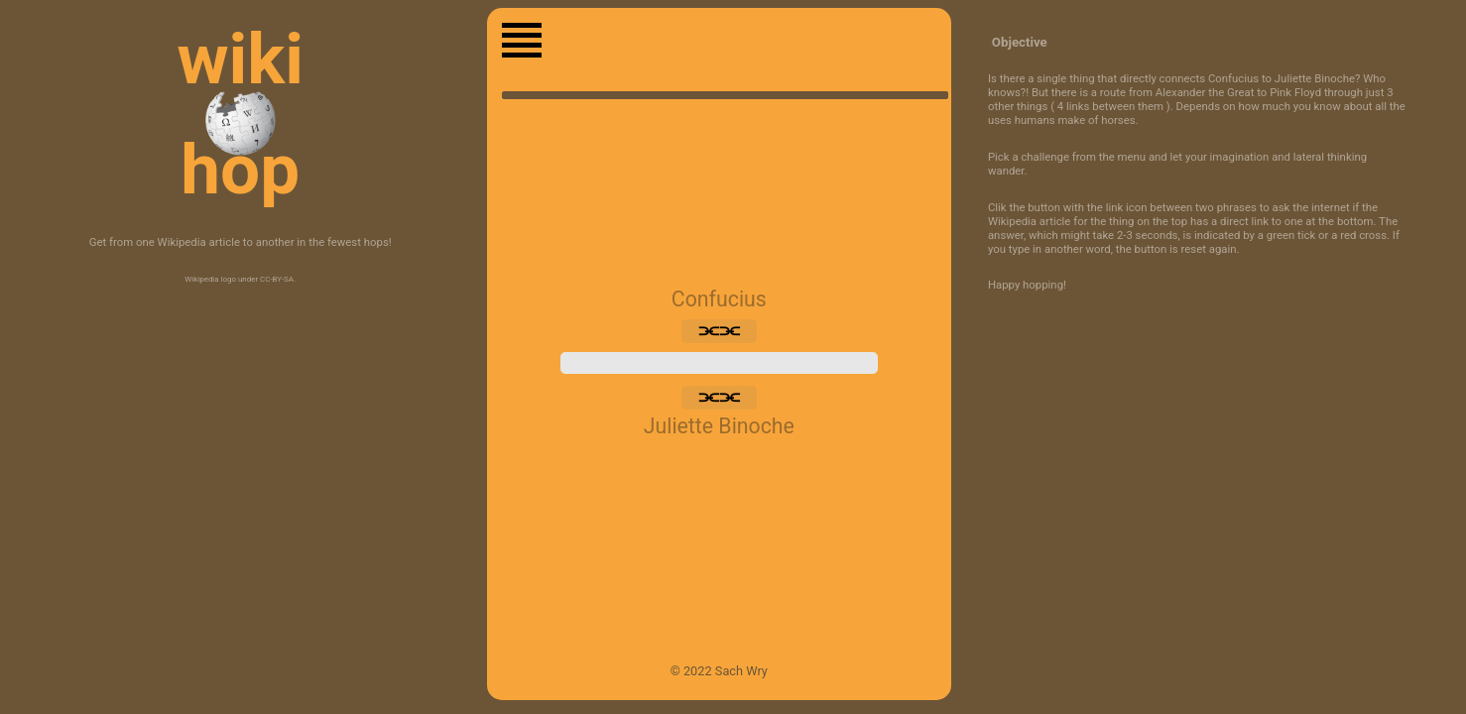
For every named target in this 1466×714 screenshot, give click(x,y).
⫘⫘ (719, 331)
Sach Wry (741, 670)
